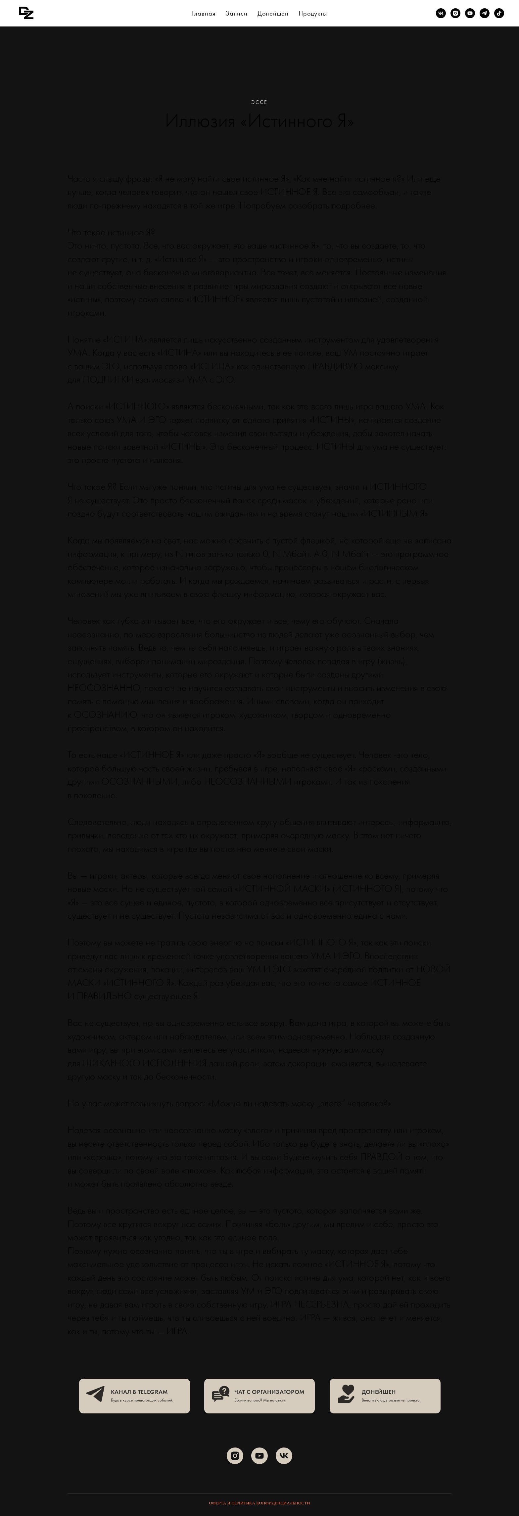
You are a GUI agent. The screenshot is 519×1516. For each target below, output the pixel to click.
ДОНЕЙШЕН (379, 1392)
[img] (95, 1393)
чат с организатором (269, 1392)
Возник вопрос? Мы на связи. (260, 1400)
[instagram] (455, 13)
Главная (203, 13)
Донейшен (273, 13)
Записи (236, 13)
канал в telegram (139, 1392)
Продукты (313, 13)
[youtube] (470, 13)
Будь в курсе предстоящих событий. (142, 1400)
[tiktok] (499, 13)
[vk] (441, 13)
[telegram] (485, 13)
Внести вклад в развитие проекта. (391, 1400)
